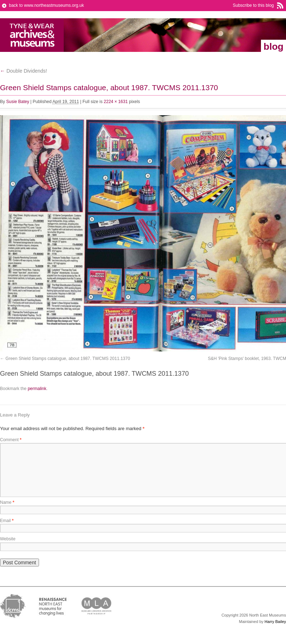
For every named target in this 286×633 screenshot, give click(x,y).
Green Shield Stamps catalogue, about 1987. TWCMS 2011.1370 (67, 358)
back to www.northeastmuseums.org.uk (46, 5)
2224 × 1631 (116, 101)
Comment (10, 439)
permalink (37, 388)
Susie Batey (17, 101)
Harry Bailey (275, 621)
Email (7, 520)
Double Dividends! (23, 71)
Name (7, 502)
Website (7, 538)
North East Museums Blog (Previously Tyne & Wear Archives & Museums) (32, 35)
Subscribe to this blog (253, 5)
